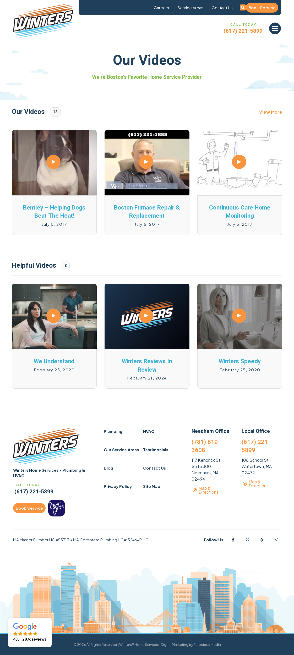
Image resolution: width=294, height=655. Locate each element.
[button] (275, 28)
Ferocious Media (207, 644)
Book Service (262, 7)
